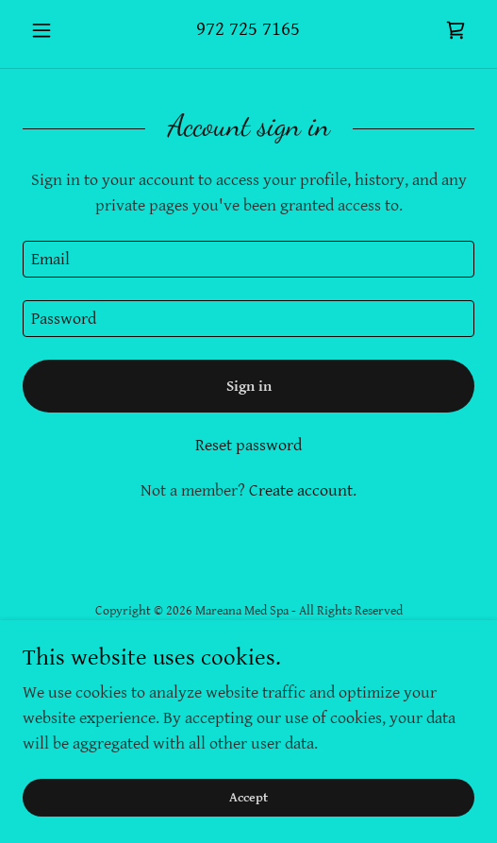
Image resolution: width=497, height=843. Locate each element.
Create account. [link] (302, 490)
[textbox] (248, 259)
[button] (57, 30)
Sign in (249, 387)
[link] (455, 30)
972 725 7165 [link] (248, 29)
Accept (248, 797)
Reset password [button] (248, 445)
